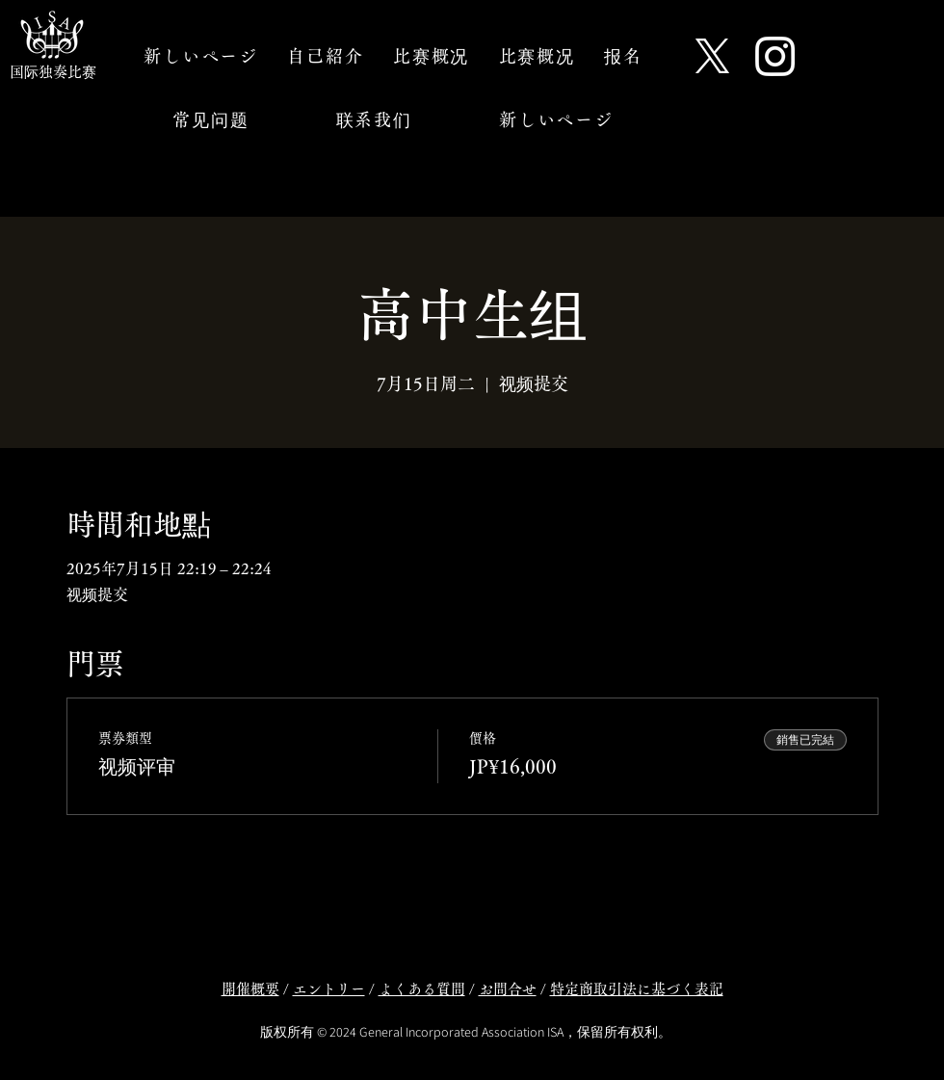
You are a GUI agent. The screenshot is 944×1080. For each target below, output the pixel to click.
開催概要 (250, 989)
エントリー (329, 989)
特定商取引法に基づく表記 (636, 989)
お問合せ (508, 989)
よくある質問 (422, 989)
